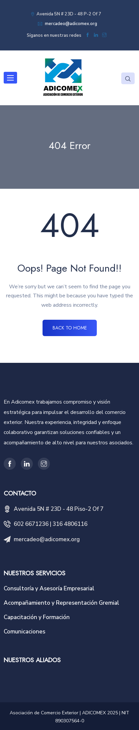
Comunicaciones (24, 631)
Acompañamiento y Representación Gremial (61, 603)
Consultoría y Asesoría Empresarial (49, 588)
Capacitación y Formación (37, 617)
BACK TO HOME (70, 327)
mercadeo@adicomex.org (70, 24)
